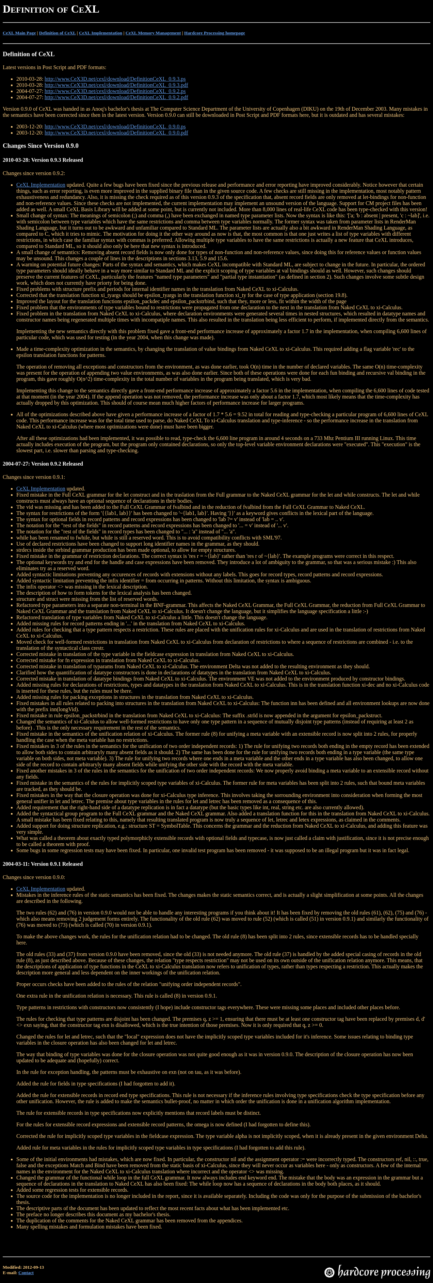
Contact (26, 1272)
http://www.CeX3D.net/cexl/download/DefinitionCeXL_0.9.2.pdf (116, 97)
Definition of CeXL (57, 32)
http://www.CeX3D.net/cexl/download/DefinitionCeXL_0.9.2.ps (115, 91)
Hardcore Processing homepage (214, 32)
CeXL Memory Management (153, 32)
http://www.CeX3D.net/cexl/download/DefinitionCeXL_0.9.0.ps (115, 126)
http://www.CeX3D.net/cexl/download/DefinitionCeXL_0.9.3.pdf (116, 85)
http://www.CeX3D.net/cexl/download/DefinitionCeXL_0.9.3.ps (115, 79)
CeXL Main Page (19, 32)
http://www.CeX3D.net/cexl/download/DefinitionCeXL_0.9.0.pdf (116, 133)
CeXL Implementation (100, 32)
